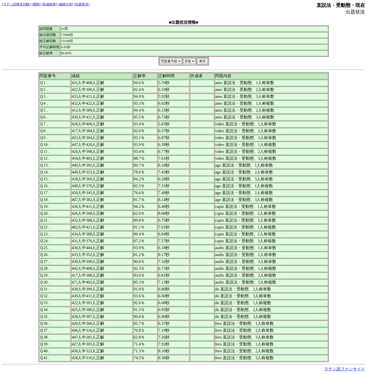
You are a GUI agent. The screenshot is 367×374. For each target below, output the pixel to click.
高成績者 (49, 4)
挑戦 (36, 4)
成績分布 (65, 4)
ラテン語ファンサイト (344, 369)
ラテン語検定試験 (16, 4)
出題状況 (81, 4)
